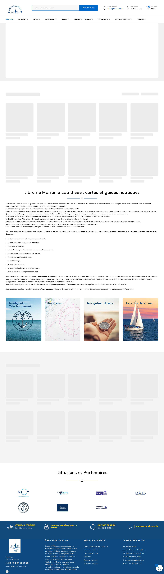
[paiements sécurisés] (131, 526)
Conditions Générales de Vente (64, 526)
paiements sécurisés (147, 526)
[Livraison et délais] (10, 526)
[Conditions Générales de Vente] (46, 526)
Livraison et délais (25, 525)
